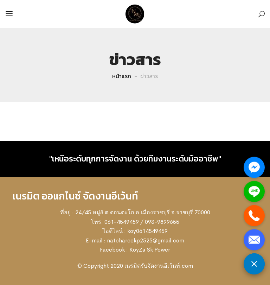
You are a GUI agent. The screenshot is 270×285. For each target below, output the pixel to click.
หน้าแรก (121, 76)
